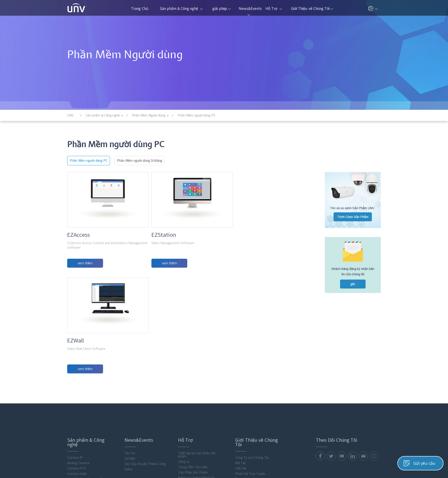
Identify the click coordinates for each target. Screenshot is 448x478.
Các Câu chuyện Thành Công (145, 364)
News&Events (250, 11)
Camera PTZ (76, 368)
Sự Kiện (130, 358)
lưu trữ (72, 406)
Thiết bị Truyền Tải (81, 400)
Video (129, 369)
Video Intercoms (79, 416)
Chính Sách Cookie (367, 466)
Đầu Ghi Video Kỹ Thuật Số (86, 390)
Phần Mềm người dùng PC (89, 160)
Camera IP (75, 357)
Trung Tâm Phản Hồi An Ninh (256, 384)
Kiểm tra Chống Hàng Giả (196, 377)
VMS (70, 384)
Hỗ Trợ (273, 8)
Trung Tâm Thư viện (192, 367)
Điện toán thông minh (83, 422)
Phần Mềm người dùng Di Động (139, 160)
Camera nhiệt (77, 373)
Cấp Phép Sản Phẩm (193, 372)
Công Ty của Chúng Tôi (252, 357)
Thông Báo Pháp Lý (249, 379)
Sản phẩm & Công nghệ (181, 8)
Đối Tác (240, 363)
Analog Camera (78, 363)
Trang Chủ (139, 8)
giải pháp (221, 8)
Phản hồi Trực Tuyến (250, 373)
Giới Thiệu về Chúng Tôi (312, 8)
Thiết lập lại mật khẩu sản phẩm (196, 355)
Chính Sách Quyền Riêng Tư (331, 466)
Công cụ (184, 361)
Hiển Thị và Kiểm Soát (83, 395)
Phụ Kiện (73, 433)
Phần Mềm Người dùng (83, 427)
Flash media (76, 438)
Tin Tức (130, 353)
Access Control (78, 411)
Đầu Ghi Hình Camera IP (85, 379)
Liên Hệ (240, 368)
